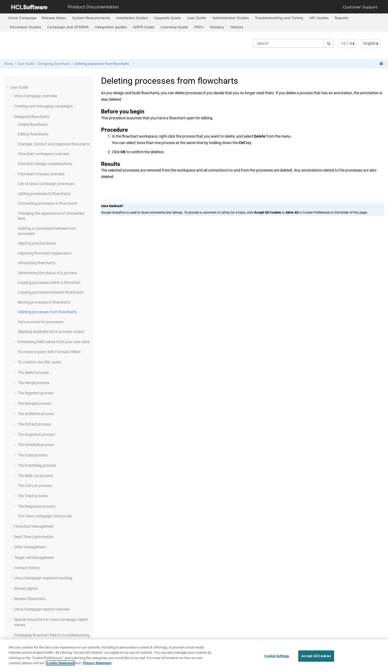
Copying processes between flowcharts (50, 292)
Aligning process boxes (37, 243)
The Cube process (32, 455)
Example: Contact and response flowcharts (53, 144)
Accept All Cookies (316, 656)
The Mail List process (35, 475)
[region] (194, 655)
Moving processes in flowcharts (44, 302)
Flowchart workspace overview (44, 154)
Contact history (27, 568)
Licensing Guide (174, 27)
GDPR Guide (143, 27)
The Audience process (36, 414)
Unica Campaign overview (35, 96)
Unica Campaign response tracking (43, 578)
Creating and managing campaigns (43, 106)
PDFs (198, 27)
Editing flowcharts (33, 134)
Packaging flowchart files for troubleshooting (51, 635)
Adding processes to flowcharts (44, 193)
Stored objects (26, 588)
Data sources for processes (40, 322)
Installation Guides (132, 18)
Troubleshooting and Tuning (279, 18)
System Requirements (91, 18)
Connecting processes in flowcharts (47, 203)
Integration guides (111, 27)
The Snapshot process (36, 434)
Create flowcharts (33, 124)
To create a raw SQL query (39, 362)
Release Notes (53, 18)
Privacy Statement (97, 663)
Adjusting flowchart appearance (44, 253)
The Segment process (36, 393)
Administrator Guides (230, 18)
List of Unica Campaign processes (46, 184)
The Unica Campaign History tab (45, 516)
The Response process (36, 506)
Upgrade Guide (167, 18)
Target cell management (34, 557)
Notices (236, 27)
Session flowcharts (30, 599)
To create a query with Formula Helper (49, 352)
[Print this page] (381, 64)
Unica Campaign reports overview (42, 609)
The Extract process (34, 424)
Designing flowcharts (54, 64)
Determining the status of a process (47, 273)
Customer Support (360, 7)
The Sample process (34, 403)
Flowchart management (34, 526)
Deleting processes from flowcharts (101, 64)
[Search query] (293, 43)
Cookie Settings (276, 656)
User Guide (196, 18)
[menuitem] (22, 18)
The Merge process (33, 383)
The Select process (33, 372)
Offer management (30, 547)
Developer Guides (25, 27)
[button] (8, 87)
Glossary (217, 27)
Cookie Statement (60, 663)
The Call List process (35, 485)
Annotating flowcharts (37, 263)
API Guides (318, 18)
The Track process (33, 496)
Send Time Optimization (34, 537)
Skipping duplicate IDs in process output (51, 331)
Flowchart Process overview (41, 174)
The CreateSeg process (37, 465)
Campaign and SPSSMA (68, 27)
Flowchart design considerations (45, 164)
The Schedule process (36, 445)
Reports (341, 18)
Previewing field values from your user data (53, 342)
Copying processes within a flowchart (49, 282)
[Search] (328, 43)
